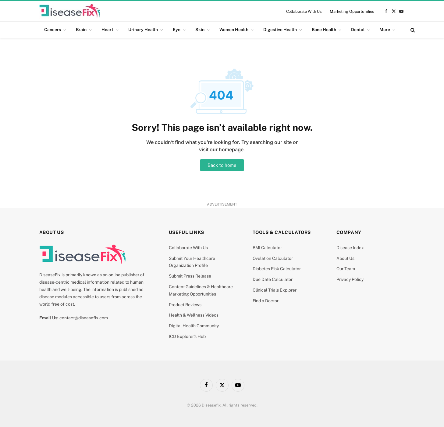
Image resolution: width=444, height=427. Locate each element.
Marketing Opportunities (352, 11)
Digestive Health (280, 29)
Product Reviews (185, 304)
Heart (107, 29)
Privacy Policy (350, 279)
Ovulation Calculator (273, 258)
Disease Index (350, 247)
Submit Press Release (190, 276)
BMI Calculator (267, 247)
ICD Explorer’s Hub (187, 336)
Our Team (345, 268)
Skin (199, 29)
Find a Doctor (266, 300)
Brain (81, 29)
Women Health (233, 29)
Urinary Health (143, 29)
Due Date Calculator (273, 279)
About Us (345, 258)
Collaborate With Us (304, 11)
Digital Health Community (194, 325)
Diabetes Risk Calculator (277, 268)
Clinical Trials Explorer (275, 290)
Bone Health (324, 29)
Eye (176, 29)
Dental (357, 29)
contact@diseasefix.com (83, 317)
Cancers (52, 29)
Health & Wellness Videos (193, 315)
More (384, 29)
